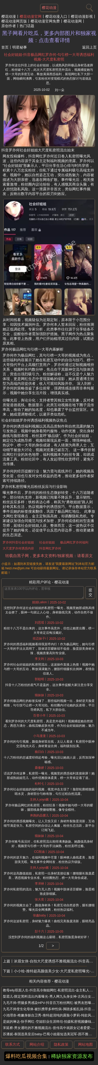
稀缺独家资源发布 (72, 1056)
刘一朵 (59, 90)
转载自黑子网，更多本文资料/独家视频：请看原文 (49, 555)
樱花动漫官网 (31, 16)
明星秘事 (19, 47)
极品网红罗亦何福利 (74, 542)
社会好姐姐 (47, 542)
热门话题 (27, 26)
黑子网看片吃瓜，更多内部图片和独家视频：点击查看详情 (49, 36)
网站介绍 (37, 1044)
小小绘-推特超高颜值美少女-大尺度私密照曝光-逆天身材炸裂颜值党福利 (55, 971)
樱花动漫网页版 (14, 21)
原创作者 (8, 26)
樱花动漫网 (73, 21)
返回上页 (89, 47)
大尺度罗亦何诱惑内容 (18, 548)
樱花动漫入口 (56, 16)
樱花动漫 (8, 16)
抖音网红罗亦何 (50, 548)
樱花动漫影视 (82, 16)
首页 (5, 47)
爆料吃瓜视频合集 (26, 1056)
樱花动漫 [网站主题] (49, 7)
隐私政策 (61, 1044)
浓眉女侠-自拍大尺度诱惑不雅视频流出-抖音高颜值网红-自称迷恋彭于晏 (55, 961)
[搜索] (88, 6)
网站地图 (85, 1044)
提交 (90, 592)
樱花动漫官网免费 (45, 21)
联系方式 (12, 1044)
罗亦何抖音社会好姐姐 (18, 542)
